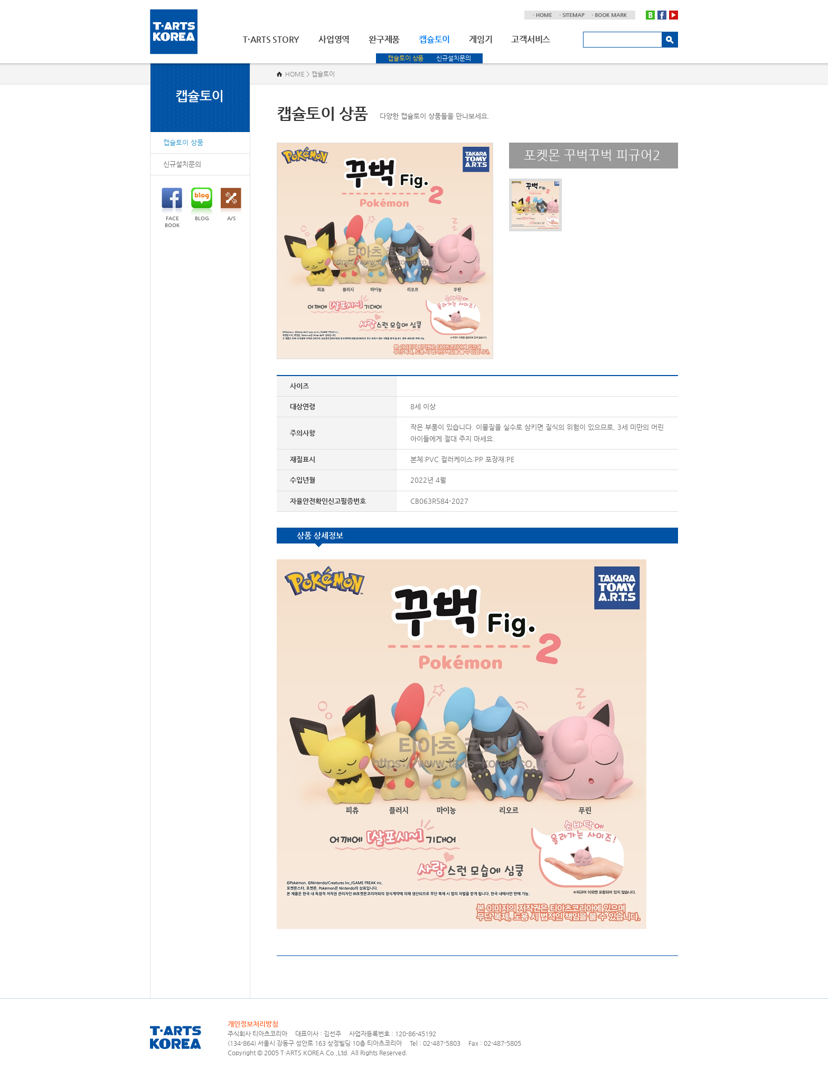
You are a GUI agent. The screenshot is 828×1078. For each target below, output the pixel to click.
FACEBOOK (172, 208)
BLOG (201, 204)
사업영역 (334, 39)
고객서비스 (530, 39)
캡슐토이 (434, 39)
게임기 (480, 39)
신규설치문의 (453, 58)
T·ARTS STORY (271, 39)
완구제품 (384, 39)
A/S (231, 204)
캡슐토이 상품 (406, 58)
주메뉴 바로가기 (0, 0)
